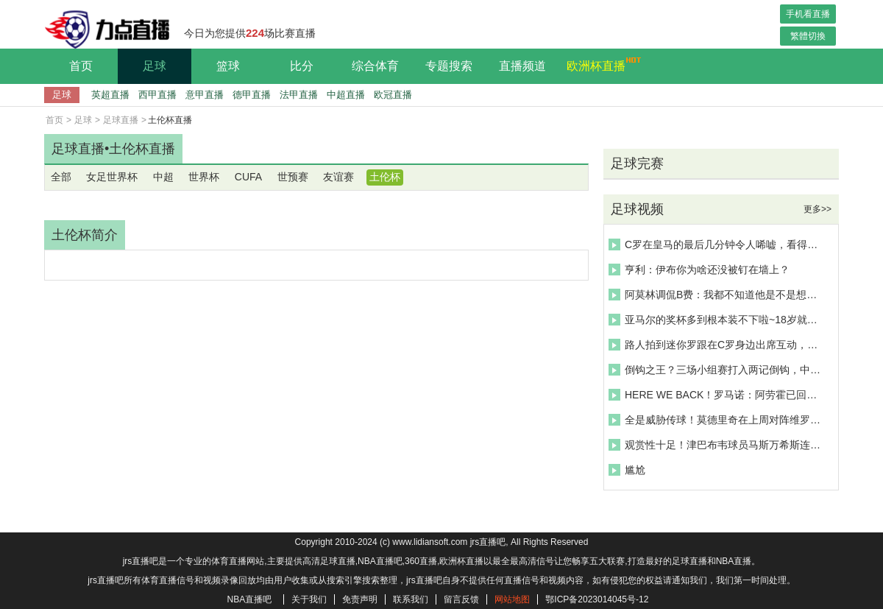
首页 (81, 66)
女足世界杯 (112, 177)
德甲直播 (252, 94)
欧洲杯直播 (600, 64)
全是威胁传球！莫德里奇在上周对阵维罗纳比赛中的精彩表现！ (717, 420)
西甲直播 (157, 94)
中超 (163, 177)
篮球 (228, 66)
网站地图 (512, 599)
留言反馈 (461, 599)
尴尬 (627, 470)
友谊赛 (338, 177)
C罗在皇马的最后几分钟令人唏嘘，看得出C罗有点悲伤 (717, 244)
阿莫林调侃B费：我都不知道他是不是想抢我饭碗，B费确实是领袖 (717, 294)
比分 (301, 66)
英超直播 (110, 94)
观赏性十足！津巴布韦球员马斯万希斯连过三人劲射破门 (717, 445)
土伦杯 (384, 177)
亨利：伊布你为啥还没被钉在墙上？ (699, 269)
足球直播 (120, 120)
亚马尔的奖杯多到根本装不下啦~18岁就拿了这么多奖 (717, 319)
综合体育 (375, 66)
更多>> (817, 209)
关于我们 (309, 599)
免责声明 (359, 599)
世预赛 (292, 177)
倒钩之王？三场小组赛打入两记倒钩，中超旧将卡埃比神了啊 (717, 370)
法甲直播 (299, 94)
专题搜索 (448, 66)
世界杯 (203, 177)
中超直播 (346, 94)
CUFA (248, 177)
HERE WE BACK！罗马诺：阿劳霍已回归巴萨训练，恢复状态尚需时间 (717, 395)
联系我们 (410, 599)
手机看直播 (808, 14)
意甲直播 (204, 94)
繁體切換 (808, 36)
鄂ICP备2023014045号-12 (596, 599)
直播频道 (522, 66)
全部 (61, 177)
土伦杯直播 (142, 148)
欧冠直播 (393, 94)
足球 (154, 66)
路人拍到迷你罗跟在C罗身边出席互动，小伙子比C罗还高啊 (717, 345)
